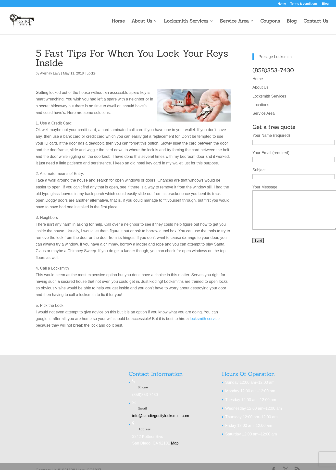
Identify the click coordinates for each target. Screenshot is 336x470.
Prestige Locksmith (275, 57)
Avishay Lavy (50, 73)
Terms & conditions (304, 3)
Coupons (270, 21)
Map (175, 443)
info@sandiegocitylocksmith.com (160, 416)
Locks (91, 73)
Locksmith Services (186, 21)
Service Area (234, 21)
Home (282, 3)
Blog (325, 3)
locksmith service (205, 319)
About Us (141, 21)
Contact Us (315, 21)
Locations (260, 105)
